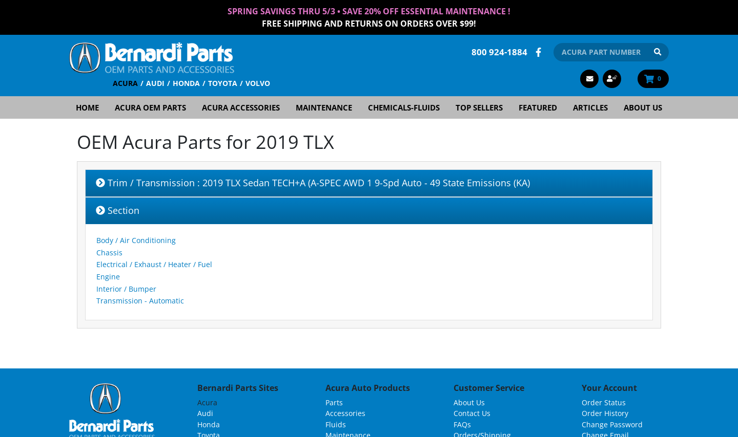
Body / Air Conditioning (136, 240)
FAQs (462, 424)
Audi (155, 83)
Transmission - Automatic (140, 300)
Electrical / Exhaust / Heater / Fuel (154, 264)
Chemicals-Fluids (404, 107)
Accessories (345, 413)
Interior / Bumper (126, 289)
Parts (334, 402)
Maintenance (324, 107)
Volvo (257, 83)
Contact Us (472, 413)
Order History (605, 413)
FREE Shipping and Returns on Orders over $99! (369, 23)
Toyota (222, 83)
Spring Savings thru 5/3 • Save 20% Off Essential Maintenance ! (369, 11)
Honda (186, 83)
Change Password (612, 424)
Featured (538, 107)
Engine (108, 276)
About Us (643, 107)
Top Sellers (479, 107)
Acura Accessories (241, 107)
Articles (590, 107)
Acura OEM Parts (150, 107)
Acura (125, 83)
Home (87, 107)
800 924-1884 (499, 52)
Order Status (604, 402)
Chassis (109, 252)
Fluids (335, 424)
